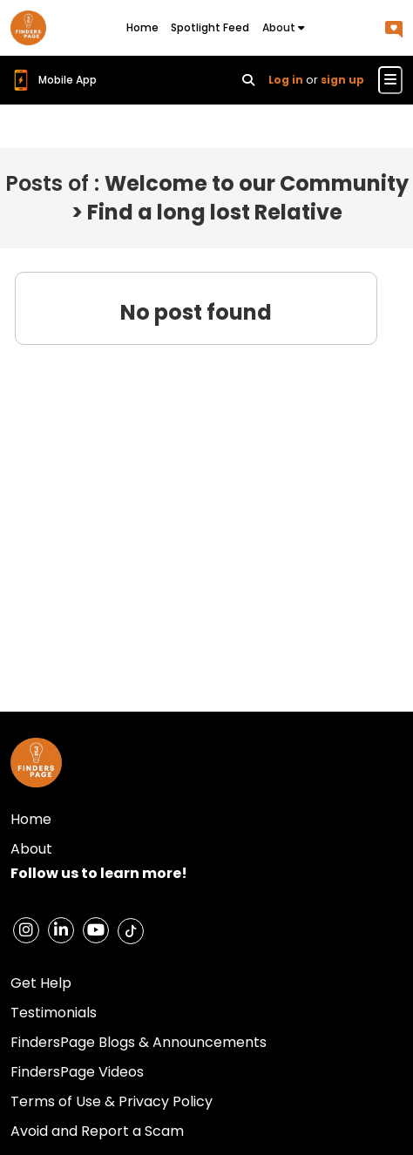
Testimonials (53, 1013)
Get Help (40, 983)
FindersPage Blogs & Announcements (138, 1042)
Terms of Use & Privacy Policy (111, 1101)
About (283, 27)
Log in (285, 79)
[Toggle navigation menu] (390, 80)
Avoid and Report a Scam (97, 1131)
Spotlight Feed (210, 27)
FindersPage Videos (77, 1072)
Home (142, 27)
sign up (342, 79)
